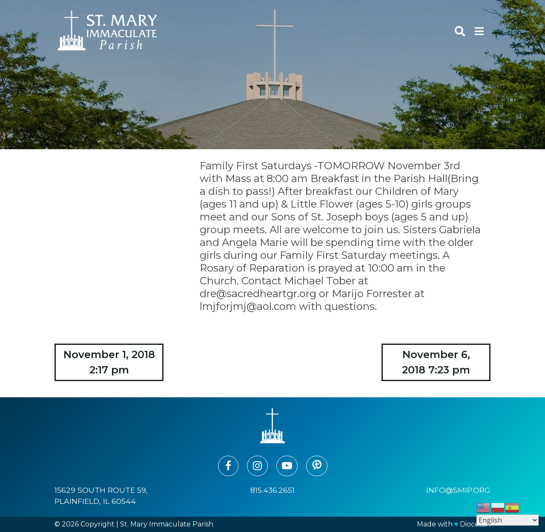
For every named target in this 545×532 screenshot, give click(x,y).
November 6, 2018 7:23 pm (436, 362)
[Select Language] (507, 520)
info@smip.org (458, 490)
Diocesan (475, 524)
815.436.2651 (272, 490)
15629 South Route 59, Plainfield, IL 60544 (101, 496)
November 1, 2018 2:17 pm (109, 362)
